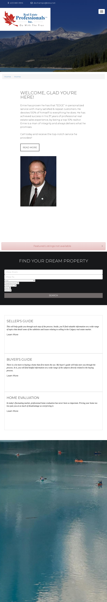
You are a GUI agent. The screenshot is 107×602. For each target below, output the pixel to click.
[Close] (102, 246)
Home (7, 76)
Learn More (12, 334)
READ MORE (30, 147)
